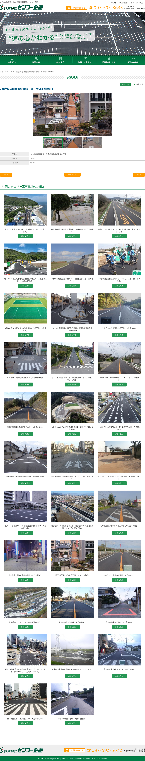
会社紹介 (48, 759)
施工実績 (16, 72)
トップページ (5, 72)
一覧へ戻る (72, 175)
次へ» (139, 175)
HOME (40, 759)
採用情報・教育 (89, 759)
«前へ (6, 175)
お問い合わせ (101, 759)
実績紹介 (64, 759)
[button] (35, 115)
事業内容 (56, 759)
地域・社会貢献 (76, 759)
